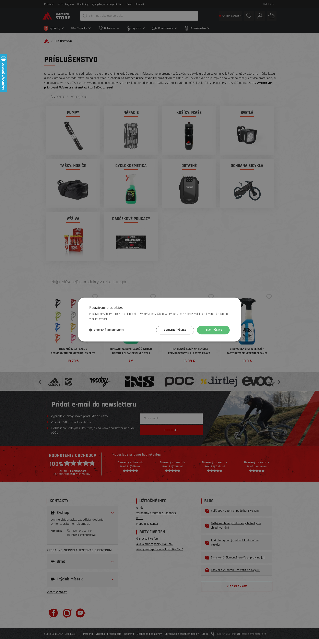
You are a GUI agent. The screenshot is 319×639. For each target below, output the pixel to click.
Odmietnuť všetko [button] (173, 330)
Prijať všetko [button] (212, 330)
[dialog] (159, 319)
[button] (106, 330)
